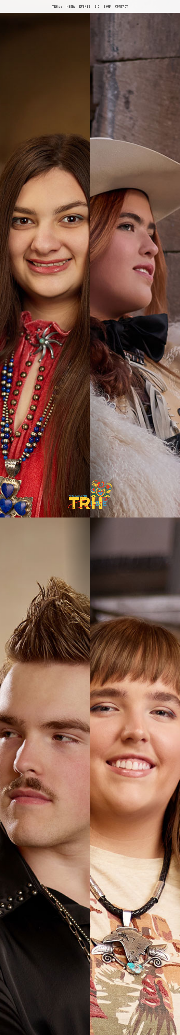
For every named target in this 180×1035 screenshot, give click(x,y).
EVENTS (84, 6)
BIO (97, 6)
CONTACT (121, 6)
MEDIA (70, 6)
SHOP (107, 6)
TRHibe (57, 6)
